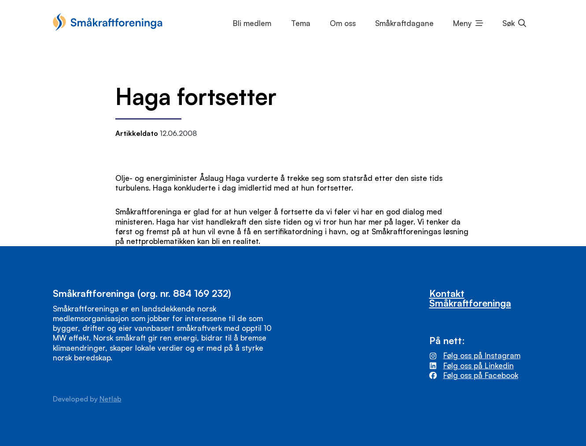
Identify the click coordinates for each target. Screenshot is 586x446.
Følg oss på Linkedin (478, 365)
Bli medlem (252, 23)
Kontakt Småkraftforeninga (470, 297)
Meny (462, 23)
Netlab (111, 398)
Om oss (343, 23)
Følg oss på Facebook (480, 375)
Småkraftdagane (404, 23)
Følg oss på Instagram (481, 355)
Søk (508, 23)
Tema (300, 23)
